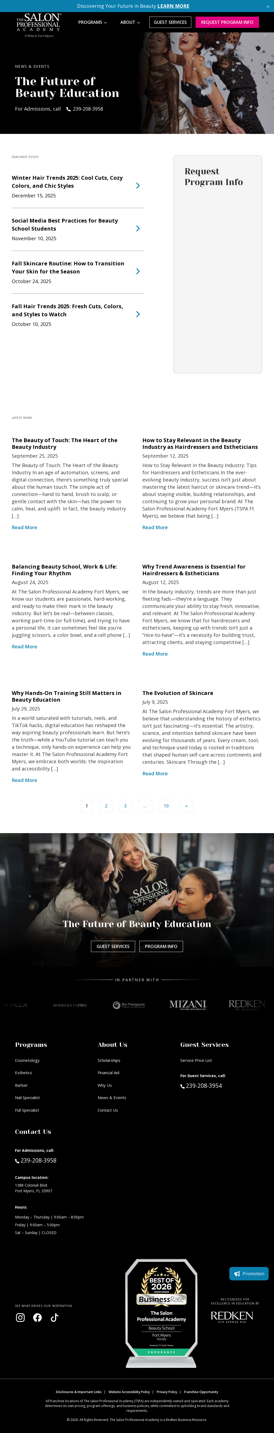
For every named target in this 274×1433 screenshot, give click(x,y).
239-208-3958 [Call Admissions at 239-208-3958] (35, 1160)
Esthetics (23, 1072)
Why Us (105, 1085)
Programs (90, 22)
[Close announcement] (268, 6)
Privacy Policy (167, 1392)
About (127, 22)
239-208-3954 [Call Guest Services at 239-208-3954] (201, 1085)
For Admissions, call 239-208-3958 (59, 109)
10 (166, 806)
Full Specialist (27, 1110)
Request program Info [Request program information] (227, 22)
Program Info (161, 946)
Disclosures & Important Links (79, 1392)
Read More (24, 527)
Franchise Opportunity (201, 1392)
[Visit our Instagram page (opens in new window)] (20, 1317)
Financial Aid (108, 1072)
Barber (21, 1085)
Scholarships (109, 1060)
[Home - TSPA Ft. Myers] (39, 22)
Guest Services (170, 22)
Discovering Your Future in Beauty (133, 6)
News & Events (112, 1097)
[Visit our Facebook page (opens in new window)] (37, 1317)
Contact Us (108, 1110)
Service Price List (196, 1060)
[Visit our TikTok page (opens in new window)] (54, 1317)
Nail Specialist (27, 1097)
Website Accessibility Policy (129, 1392)
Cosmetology (27, 1060)
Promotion (249, 1273)
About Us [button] (112, 1044)
